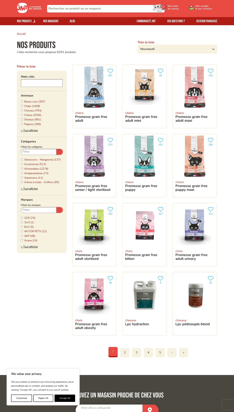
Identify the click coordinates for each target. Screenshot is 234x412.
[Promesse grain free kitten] (144, 235)
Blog (72, 21)
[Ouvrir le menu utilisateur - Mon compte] (206, 8)
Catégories (28, 141)
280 (211, 141)
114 (211, 210)
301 (161, 141)
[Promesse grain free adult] (94, 96)
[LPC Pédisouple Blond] (194, 304)
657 (111, 72)
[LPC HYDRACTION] (144, 304)
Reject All (43, 398)
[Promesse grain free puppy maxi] (194, 166)
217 (161, 210)
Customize (21, 398)
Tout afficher (30, 130)
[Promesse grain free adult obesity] (94, 304)
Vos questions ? (176, 21)
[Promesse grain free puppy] (144, 166)
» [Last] (183, 352)
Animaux (27, 95)
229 (211, 72)
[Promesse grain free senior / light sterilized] (94, 166)
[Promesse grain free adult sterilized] (94, 235)
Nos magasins (50, 21)
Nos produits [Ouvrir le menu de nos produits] (24, 21)
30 (211, 279)
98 (111, 279)
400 (111, 210)
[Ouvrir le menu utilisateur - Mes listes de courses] (181, 8)
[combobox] (106, 8)
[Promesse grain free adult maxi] (194, 96)
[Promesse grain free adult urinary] (194, 235)
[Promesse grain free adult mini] (144, 96)
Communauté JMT (146, 21)
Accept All (65, 398)
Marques (27, 199)
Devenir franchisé (206, 21)
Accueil (21, 33)
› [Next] (171, 352)
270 (111, 141)
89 (161, 72)
